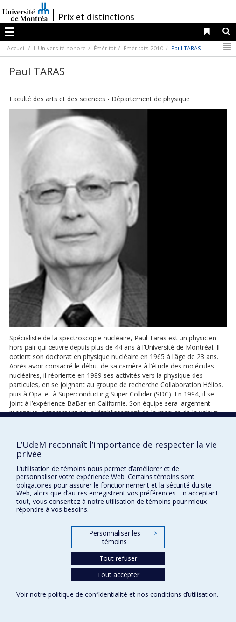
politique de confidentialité (87, 594)
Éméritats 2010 (143, 48)
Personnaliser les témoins (123, 537)
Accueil (16, 48)
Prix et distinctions (96, 17)
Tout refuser (118, 558)
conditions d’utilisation (183, 594)
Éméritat (105, 48)
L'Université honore (60, 48)
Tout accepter (118, 574)
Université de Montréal (26, 11)
